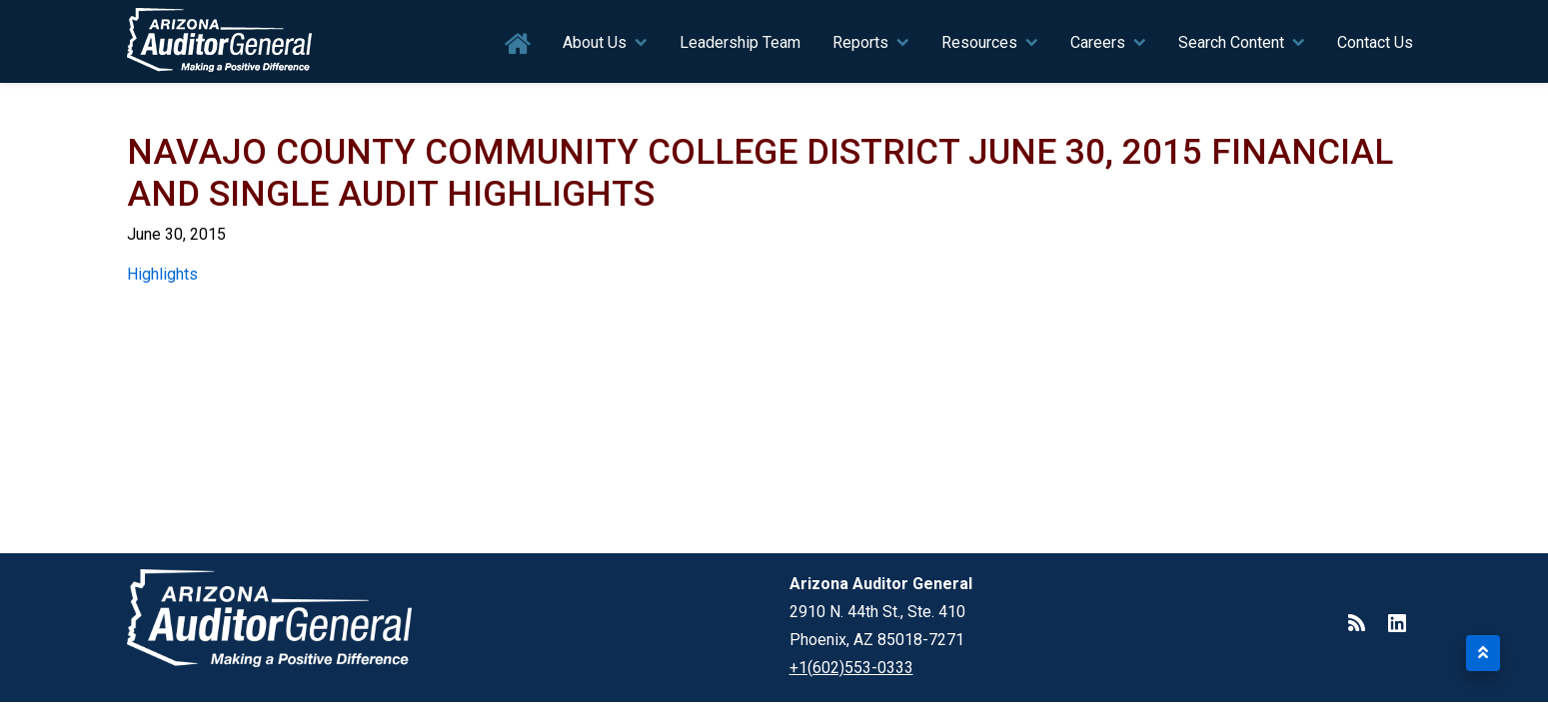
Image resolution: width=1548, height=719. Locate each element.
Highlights (162, 274)
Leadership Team (740, 42)
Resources (979, 42)
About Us (595, 42)
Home (518, 44)
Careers (1097, 42)
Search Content (1231, 42)
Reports (860, 42)
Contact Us (1375, 42)
